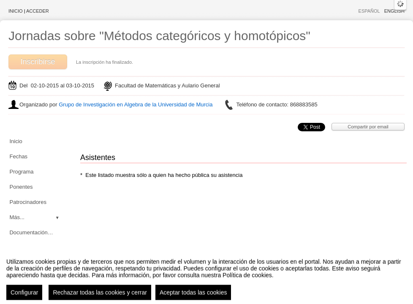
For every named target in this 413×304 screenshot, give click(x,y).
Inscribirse (37, 61)
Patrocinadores (27, 202)
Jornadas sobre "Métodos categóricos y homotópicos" (159, 36)
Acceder (37, 11)
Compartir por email (368, 126)
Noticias (19, 247)
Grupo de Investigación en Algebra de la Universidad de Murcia (135, 104)
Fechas (18, 156)
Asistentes (22, 263)
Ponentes (21, 187)
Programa (21, 171)
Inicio (15, 11)
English (394, 11)
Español (369, 11)
